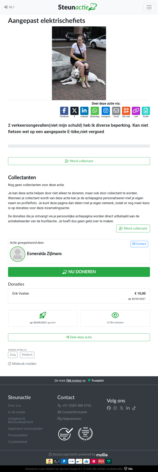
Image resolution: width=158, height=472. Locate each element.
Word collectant (79, 161)
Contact (139, 243)
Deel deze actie (79, 337)
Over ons (14, 406)
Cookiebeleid (17, 442)
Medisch (27, 354)
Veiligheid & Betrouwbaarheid (20, 420)
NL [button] (11, 7)
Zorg (13, 354)
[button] (64, 112)
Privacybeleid (17, 435)
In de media (16, 412)
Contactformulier (72, 412)
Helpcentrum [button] (69, 419)
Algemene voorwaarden (25, 429)
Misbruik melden (22, 364)
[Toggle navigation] (149, 7)
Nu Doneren (79, 272)
